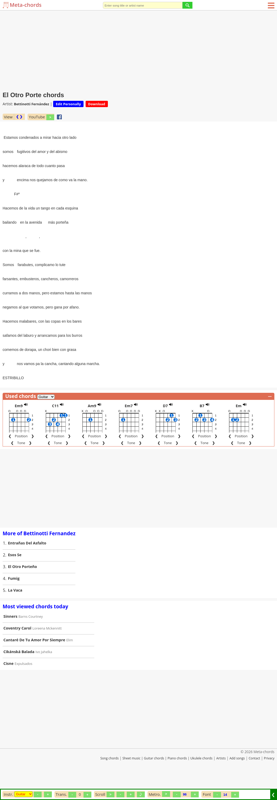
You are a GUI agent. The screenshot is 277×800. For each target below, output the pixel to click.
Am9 (92, 426)
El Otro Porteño (22, 586)
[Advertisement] (138, 49)
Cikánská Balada (18, 672)
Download (96, 104)
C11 (55, 426)
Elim (69, 660)
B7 (202, 426)
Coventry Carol (17, 648)
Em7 (128, 426)
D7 (165, 426)
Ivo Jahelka (44, 672)
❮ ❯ (19, 116)
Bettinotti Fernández (31, 104)
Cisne (8, 683)
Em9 (19, 426)
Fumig (14, 598)
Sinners (10, 636)
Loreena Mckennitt (47, 648)
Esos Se (14, 575)
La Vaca (15, 610)
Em (238, 426)
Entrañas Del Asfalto (27, 563)
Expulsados (23, 684)
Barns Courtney (31, 637)
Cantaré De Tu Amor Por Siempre (34, 660)
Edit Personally (68, 104)
